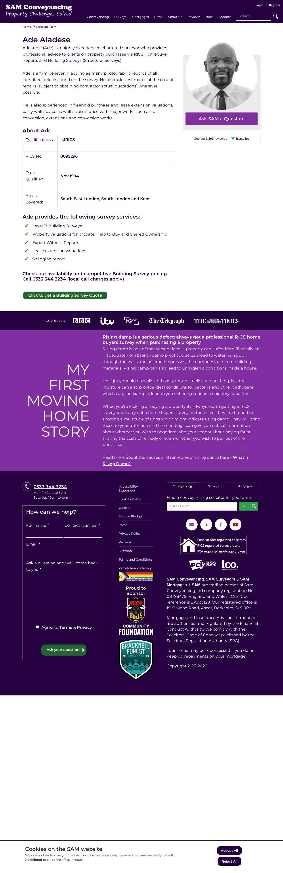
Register (274, 5)
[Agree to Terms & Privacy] (37, 625)
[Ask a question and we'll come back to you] (64, 593)
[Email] (64, 550)
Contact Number (82, 524)
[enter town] (202, 505)
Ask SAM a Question (222, 118)
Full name (37, 524)
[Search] (253, 16)
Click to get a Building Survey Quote (61, 294)
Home (27, 26)
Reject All (229, 861)
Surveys (213, 485)
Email (33, 543)
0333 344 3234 (50, 485)
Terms (65, 626)
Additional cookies (40, 861)
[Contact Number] (83, 532)
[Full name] (44, 532)
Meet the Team (46, 26)
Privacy (84, 626)
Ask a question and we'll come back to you (62, 565)
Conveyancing (182, 485)
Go (275, 16)
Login (259, 5)
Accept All (229, 851)
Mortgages (244, 485)
